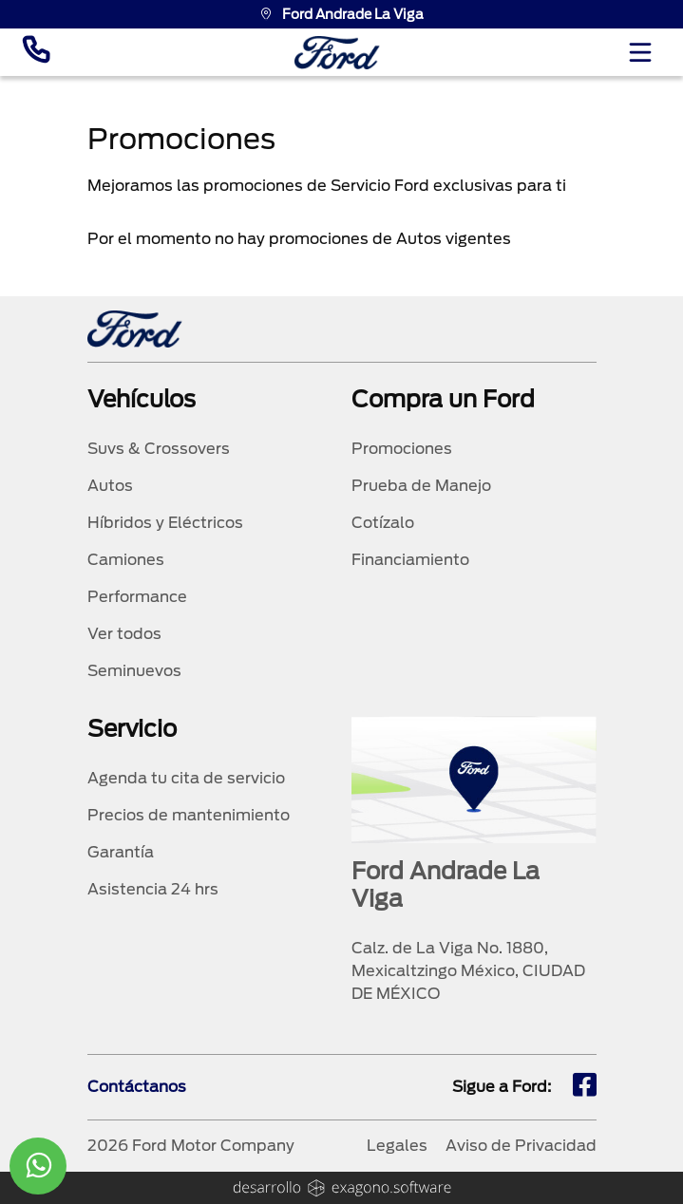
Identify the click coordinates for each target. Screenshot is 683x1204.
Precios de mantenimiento (188, 815)
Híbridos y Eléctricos (165, 523)
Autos (110, 486)
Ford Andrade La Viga (341, 14)
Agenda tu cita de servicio (186, 778)
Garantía (120, 852)
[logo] (337, 52)
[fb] (585, 1087)
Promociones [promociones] (401, 449)
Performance (137, 597)
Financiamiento (410, 560)
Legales (397, 1146)
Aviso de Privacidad (521, 1146)
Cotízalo (382, 523)
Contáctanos (136, 1087)
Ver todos (124, 634)
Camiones (125, 560)
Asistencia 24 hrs (152, 889)
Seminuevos (134, 671)
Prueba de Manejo (421, 486)
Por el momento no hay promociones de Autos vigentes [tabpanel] (299, 239)
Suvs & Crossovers (158, 449)
